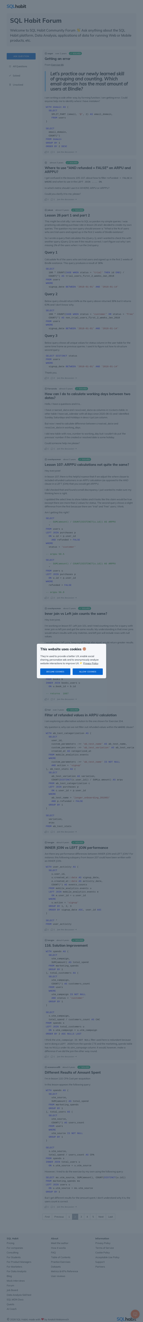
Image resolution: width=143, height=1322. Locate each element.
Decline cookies (55, 671)
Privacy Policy (90, 663)
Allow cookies (87, 671)
